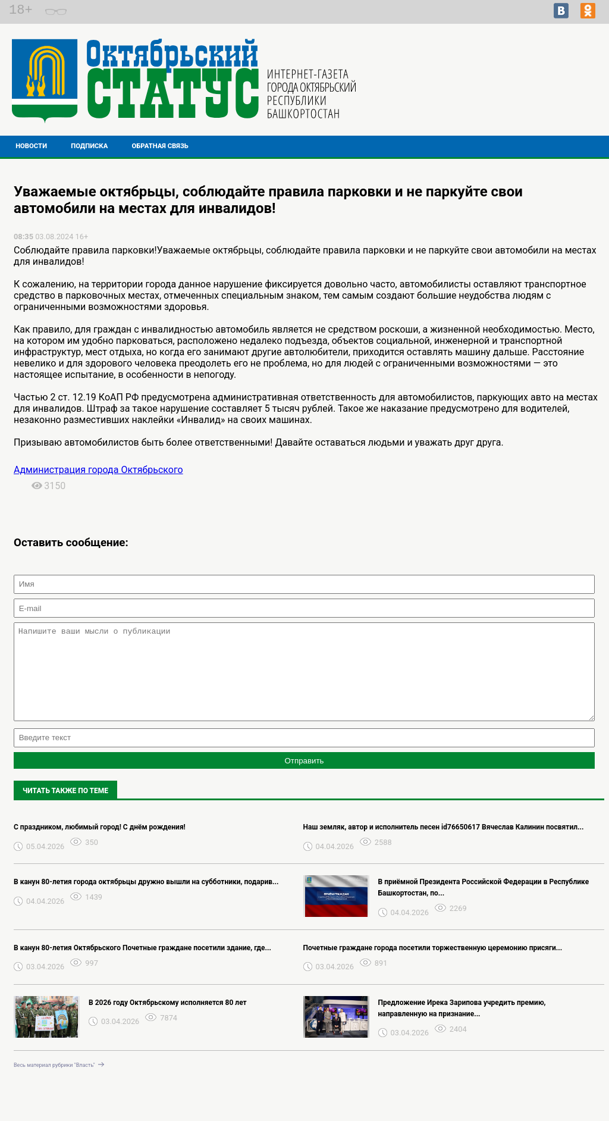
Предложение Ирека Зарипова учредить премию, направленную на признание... (462, 1026)
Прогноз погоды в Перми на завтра (517, 91)
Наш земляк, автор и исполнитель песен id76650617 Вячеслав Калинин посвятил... (443, 845)
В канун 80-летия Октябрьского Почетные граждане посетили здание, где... (142, 966)
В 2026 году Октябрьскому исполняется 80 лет (168, 1020)
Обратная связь (160, 146)
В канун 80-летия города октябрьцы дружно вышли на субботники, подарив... (146, 899)
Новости (31, 146)
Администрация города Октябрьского (98, 469)
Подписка (89, 146)
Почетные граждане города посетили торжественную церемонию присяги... (433, 966)
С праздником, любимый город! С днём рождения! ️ (100, 845)
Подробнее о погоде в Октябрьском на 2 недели (517, 81)
